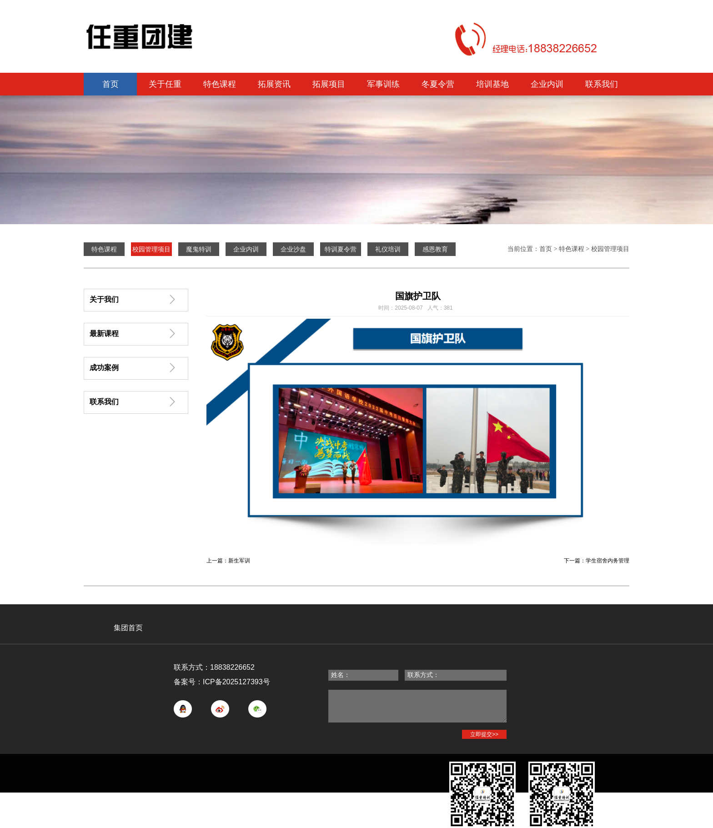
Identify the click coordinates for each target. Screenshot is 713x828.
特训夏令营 (340, 249)
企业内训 (547, 84)
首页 (110, 84)
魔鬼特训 (198, 249)
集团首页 (128, 628)
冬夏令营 (438, 84)
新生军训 (239, 560)
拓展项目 (328, 84)
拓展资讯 (274, 84)
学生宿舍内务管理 (607, 560)
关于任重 (165, 84)
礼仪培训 (388, 249)
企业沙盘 (293, 249)
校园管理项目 (610, 249)
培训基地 (492, 84)
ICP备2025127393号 (236, 682)
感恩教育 (435, 249)
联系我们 (601, 84)
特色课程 (219, 84)
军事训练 (383, 84)
